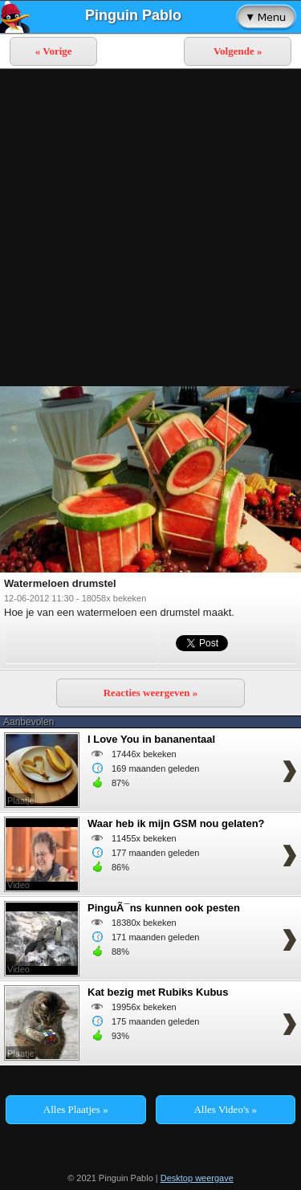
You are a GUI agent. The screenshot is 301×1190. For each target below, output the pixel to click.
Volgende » (238, 51)
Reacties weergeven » (151, 693)
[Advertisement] (150, 227)
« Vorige (53, 51)
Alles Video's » (225, 1109)
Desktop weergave (197, 1178)
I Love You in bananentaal (151, 739)
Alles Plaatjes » (75, 1109)
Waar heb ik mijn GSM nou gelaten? (176, 823)
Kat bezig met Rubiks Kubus (158, 992)
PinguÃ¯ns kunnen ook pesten (163, 908)
